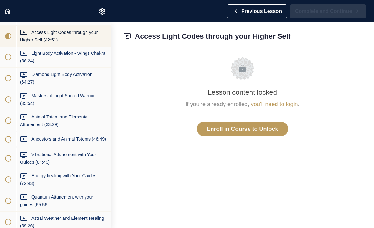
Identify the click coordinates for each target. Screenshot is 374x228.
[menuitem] (103, 11)
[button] (8, 11)
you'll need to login (274, 104)
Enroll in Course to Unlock (242, 129)
